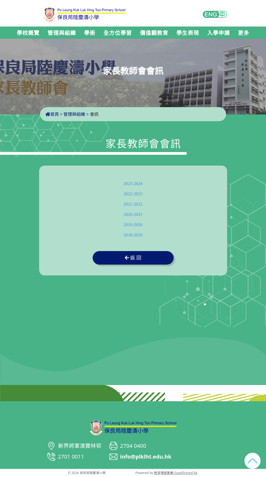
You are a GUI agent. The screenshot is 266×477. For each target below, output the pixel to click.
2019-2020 (133, 224)
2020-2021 (133, 214)
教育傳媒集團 (163, 473)
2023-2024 (133, 183)
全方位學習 (117, 33)
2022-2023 (133, 194)
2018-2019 (133, 235)
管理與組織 (62, 33)
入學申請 (218, 33)
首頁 (52, 114)
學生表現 (187, 33)
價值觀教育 (154, 33)
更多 (243, 33)
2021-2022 (133, 204)
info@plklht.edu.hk (145, 456)
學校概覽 (28, 33)
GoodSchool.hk (185, 473)
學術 (89, 33)
